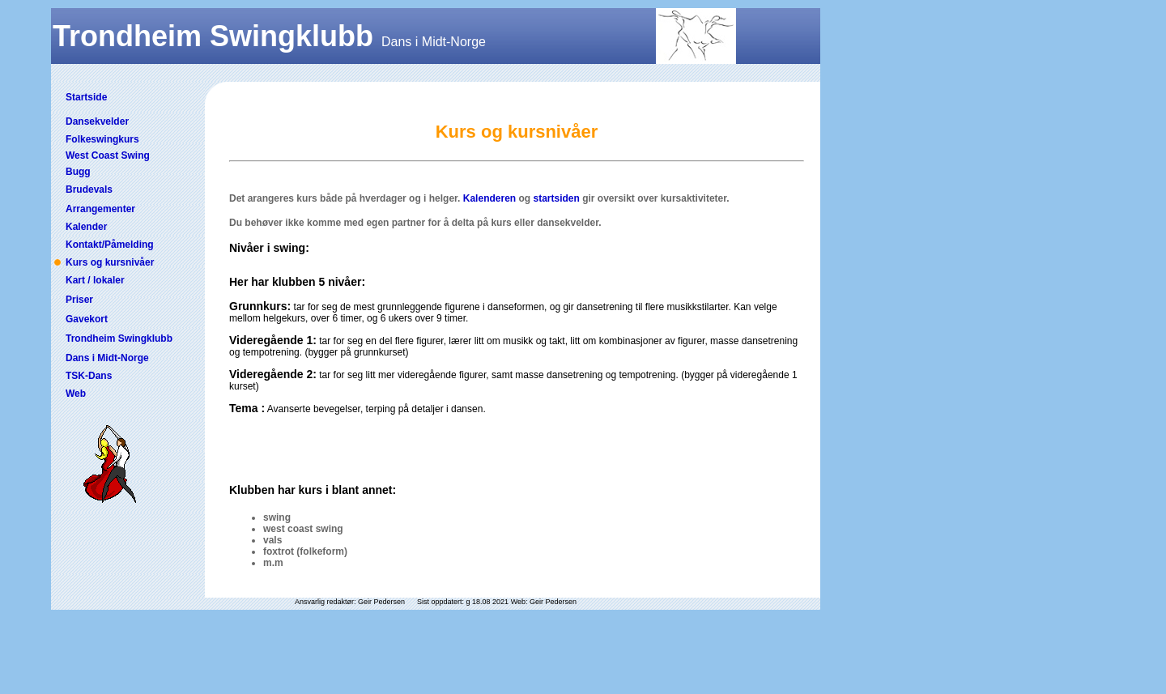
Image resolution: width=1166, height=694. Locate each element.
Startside (86, 97)
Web (76, 393)
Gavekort (87, 319)
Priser (79, 299)
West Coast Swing (108, 155)
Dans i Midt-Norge (107, 358)
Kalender (86, 226)
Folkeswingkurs (102, 139)
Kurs (76, 262)
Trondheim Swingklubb (119, 338)
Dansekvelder (97, 121)
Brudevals (89, 189)
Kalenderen (489, 198)
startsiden (556, 198)
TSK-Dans (89, 375)
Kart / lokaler (95, 280)
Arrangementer (100, 209)
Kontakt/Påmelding (110, 244)
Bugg (78, 171)
